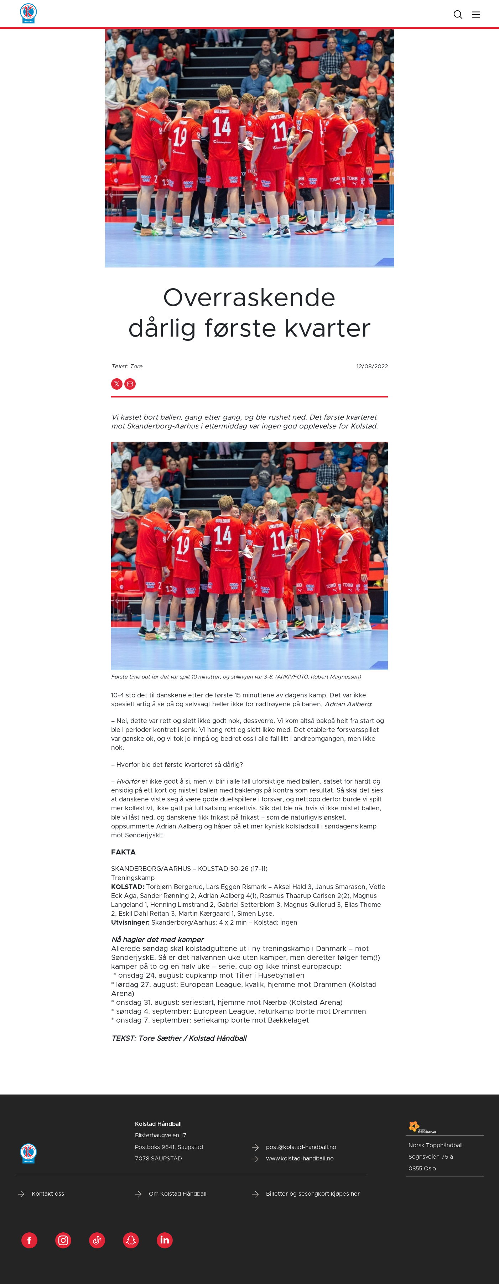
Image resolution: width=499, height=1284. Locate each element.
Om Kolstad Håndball (171, 1194)
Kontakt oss (41, 1194)
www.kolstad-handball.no (293, 1159)
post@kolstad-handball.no (294, 1147)
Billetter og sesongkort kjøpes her (306, 1194)
